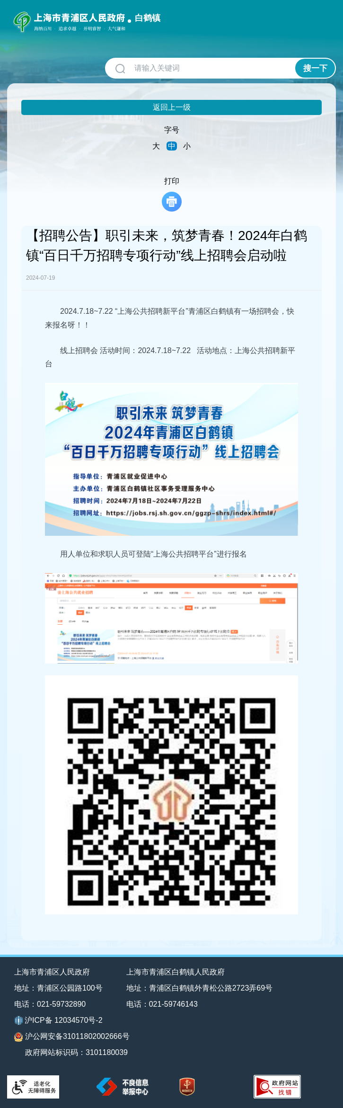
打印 (172, 194)
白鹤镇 (147, 18)
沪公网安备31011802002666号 (72, 1037)
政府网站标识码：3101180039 (76, 1052)
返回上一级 (172, 107)
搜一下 (315, 68)
